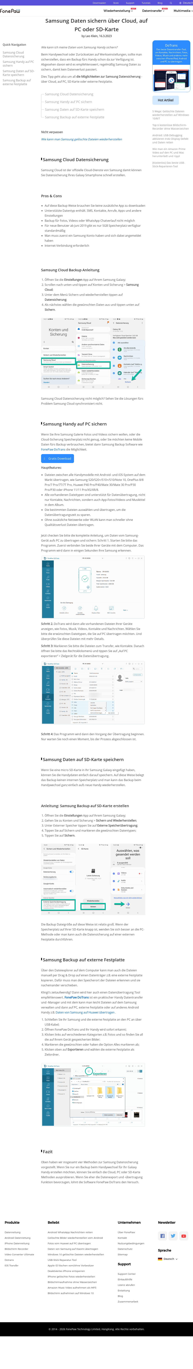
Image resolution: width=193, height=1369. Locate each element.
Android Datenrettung (17, 1237)
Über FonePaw (126, 1232)
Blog (160, 3)
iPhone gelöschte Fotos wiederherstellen (71, 1276)
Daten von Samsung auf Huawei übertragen (85, 1012)
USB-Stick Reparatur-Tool (62, 1260)
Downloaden (99, 3)
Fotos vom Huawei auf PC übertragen (69, 1243)
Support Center (127, 1273)
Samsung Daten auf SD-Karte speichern (18, 73)
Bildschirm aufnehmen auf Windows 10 (71, 1293)
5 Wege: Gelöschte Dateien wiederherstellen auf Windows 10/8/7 (170, 115)
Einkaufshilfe (125, 1279)
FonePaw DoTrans (53, 449)
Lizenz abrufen (126, 1285)
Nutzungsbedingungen (131, 1243)
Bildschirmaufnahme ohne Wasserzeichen (72, 1282)
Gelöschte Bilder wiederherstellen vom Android (75, 1237)
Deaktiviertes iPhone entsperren (66, 1271)
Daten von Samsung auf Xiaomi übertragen (73, 1248)
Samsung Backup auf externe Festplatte (17, 82)
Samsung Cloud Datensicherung (13, 54)
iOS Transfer (11, 1265)
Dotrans (9, 1260)
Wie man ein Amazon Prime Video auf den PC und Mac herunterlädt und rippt (168, 152)
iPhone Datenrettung (17, 1243)
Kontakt (122, 1237)
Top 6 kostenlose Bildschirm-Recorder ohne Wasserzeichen (170, 126)
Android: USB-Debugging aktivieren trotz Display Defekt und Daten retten (170, 139)
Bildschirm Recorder (16, 1248)
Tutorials (146, 3)
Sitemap (123, 1254)
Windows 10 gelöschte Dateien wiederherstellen (76, 1254)
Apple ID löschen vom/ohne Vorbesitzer (71, 1265)
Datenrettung (12, 1232)
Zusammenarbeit (128, 1301)
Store (116, 3)
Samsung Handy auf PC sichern (18, 63)
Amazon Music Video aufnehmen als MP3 (72, 1287)
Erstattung (124, 1290)
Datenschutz (125, 1248)
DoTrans (171, 45)
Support (130, 3)
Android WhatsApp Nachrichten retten (70, 1232)
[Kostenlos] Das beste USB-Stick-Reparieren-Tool (168, 164)
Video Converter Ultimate (19, 1254)
